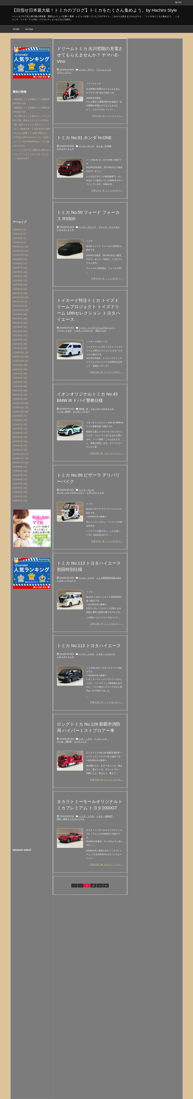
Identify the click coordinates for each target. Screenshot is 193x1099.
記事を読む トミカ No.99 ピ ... (107, 541)
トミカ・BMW (64, 411)
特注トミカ (101, 330)
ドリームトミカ (103, 69)
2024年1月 (19, 242)
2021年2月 (20, 344)
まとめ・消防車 (64, 741)
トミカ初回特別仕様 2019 (108, 578)
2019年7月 (20, 424)
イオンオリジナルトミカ (102, 409)
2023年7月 (20, 268)
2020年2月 (20, 395)
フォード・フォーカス (109, 227)
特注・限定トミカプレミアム (70, 819)
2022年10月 (20, 301)
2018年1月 (20, 500)
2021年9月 (20, 314)
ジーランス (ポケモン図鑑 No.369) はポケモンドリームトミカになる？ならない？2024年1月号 (31, 154)
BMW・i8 (83, 409)
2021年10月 (20, 310)
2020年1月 (20, 399)
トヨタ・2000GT (104, 816)
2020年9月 (20, 365)
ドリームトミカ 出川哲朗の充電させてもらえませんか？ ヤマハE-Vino (90, 55)
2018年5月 (20, 483)
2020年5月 (20, 382)
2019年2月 (20, 445)
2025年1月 (19, 234)
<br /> (32, 873)
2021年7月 (20, 323)
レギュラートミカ (65, 149)
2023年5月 (20, 276)
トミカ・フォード (87, 227)
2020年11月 (20, 356)
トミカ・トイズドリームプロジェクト (97, 328)
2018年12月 (20, 454)
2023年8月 (20, 263)
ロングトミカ (80, 741)
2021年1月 (20, 348)
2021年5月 (20, 331)
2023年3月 (20, 284)
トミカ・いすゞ (101, 739)
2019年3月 (20, 441)
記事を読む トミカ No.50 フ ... (107, 278)
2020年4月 (20, 386)
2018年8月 (20, 471)
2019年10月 (20, 411)
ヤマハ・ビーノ (64, 72)
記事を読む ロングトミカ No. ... (106, 779)
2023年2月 (20, 289)
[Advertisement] (32, 189)
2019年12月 (20, 403)
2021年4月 (20, 335)
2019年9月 (20, 416)
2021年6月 (20, 327)
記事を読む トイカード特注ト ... (106, 372)
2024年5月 (19, 238)
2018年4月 (20, 488)
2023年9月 (20, 259)
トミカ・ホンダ (86, 146)
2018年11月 (20, 458)
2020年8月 (20, 369)
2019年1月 (20, 450)
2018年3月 (20, 492)
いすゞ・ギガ (85, 739)
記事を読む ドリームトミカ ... (107, 116)
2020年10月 (20, 361)
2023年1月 (20, 293)
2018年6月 (20, 479)
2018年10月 (20, 462)
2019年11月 (20, 407)
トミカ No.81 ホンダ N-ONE (84, 137)
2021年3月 (20, 340)
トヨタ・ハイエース (83, 330)
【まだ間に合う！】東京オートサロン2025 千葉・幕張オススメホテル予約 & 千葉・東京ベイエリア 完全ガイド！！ (31, 120)
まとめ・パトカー (81, 411)
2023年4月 (20, 280)
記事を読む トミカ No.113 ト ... (106, 624)
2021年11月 (20, 306)
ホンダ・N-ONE (104, 146)
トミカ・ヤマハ (86, 69)
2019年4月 (20, 437)
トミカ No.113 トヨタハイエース (89, 645)
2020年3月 (20, 390)
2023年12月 (20, 246)
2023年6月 (20, 272)
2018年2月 (20, 496)
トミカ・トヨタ (64, 330)
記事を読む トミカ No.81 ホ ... (107, 190)
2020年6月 (20, 378)
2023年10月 (20, 255)
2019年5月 (20, 433)
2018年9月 (20, 467)
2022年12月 (20, 297)
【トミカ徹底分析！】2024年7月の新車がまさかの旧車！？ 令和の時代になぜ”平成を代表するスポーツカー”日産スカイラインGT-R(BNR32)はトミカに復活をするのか (31, 137)
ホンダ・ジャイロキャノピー (70, 492)
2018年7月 (20, 475)
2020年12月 (20, 352)
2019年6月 (20, 428)
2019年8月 (20, 420)
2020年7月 (20, 373)
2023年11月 (20, 251)
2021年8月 (20, 318)
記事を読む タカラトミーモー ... (106, 864)
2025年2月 (19, 229)
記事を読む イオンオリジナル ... (106, 453)
